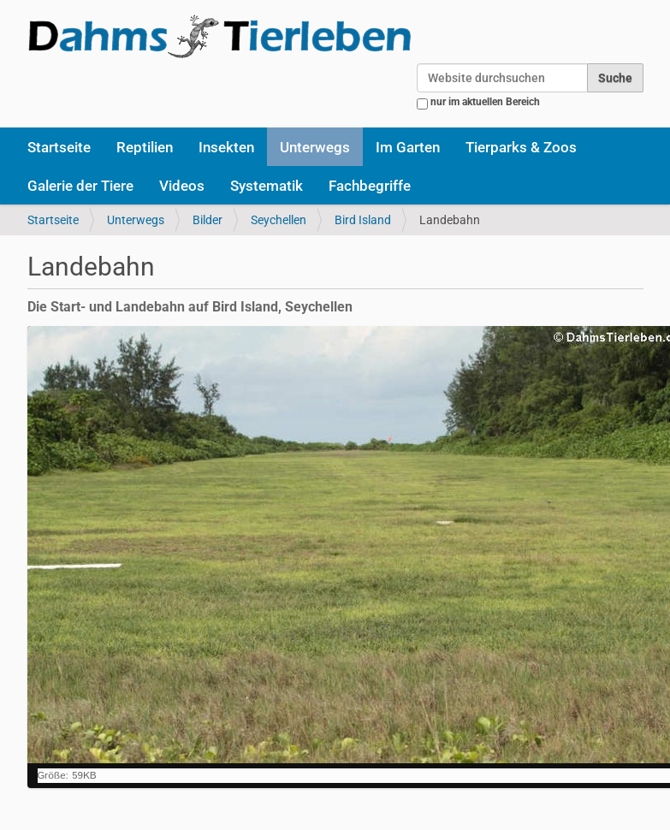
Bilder (207, 220)
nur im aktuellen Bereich (485, 102)
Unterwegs (315, 147)
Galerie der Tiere (80, 185)
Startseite (59, 147)
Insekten (226, 147)
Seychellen (278, 220)
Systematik (266, 185)
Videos (182, 185)
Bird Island (363, 220)
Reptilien (144, 147)
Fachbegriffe (370, 185)
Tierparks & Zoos (521, 147)
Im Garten (408, 147)
